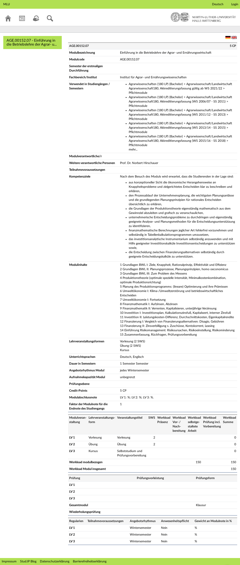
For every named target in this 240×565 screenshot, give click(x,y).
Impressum (9, 561)
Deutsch (217, 4)
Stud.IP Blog (28, 561)
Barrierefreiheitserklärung (89, 561)
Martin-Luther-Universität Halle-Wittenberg (203, 17)
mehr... (133, 149)
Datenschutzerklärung (54, 561)
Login (234, 4)
